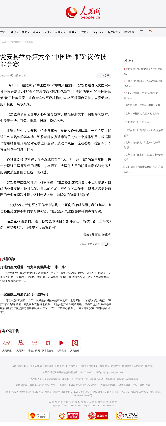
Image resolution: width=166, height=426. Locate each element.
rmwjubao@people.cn (127, 379)
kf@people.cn (53, 379)
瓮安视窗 (28, 42)
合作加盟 (82, 366)
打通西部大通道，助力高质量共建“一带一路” (33, 267)
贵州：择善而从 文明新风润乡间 (142, 113)
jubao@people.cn (115, 372)
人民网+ (20, 344)
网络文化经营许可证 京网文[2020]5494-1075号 (68, 392)
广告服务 (70, 366)
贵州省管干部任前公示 (137, 122)
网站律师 (127, 366)
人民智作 (75, 344)
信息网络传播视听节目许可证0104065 (24, 392)
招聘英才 (59, 366)
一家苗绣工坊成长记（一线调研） (25, 294)
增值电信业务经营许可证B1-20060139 (78, 385)
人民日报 (7, 344)
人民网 (4, 42)
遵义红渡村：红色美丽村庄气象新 (143, 105)
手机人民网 (34, 344)
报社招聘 (48, 366)
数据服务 (104, 366)
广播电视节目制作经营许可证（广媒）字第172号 (125, 385)
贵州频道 (16, 42)
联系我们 (149, 366)
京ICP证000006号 (139, 392)
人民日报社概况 (20, 366)
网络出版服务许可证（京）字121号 (111, 392)
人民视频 (61, 344)
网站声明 (115, 366)
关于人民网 (36, 366)
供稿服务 (93, 366)
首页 (2, 32)
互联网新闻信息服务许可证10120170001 (36, 385)
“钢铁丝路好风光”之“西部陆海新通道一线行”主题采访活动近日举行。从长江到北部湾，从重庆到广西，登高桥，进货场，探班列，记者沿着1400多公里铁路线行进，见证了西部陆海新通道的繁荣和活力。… (55, 277)
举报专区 (129, 32)
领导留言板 (48, 344)
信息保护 (138, 366)
